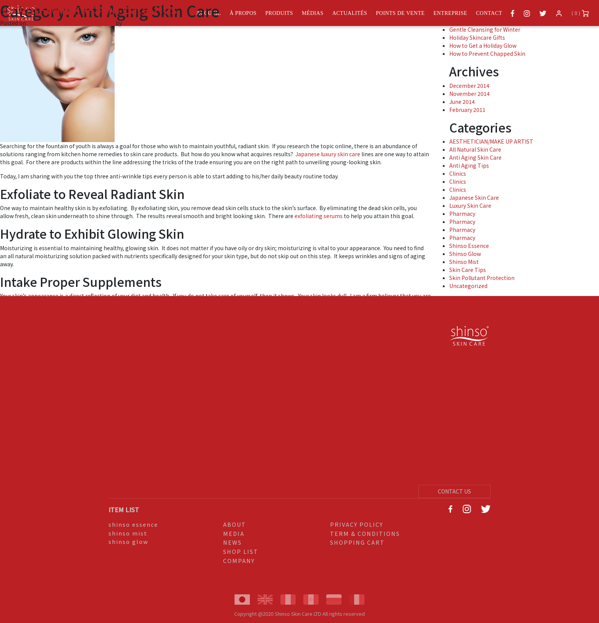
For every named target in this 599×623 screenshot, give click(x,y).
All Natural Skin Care (475, 149)
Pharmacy (462, 213)
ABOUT (234, 524)
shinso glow (128, 541)
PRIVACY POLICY (356, 524)
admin (131, 23)
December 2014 (469, 85)
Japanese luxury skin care (328, 154)
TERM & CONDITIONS (365, 533)
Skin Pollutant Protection (482, 278)
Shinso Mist (464, 261)
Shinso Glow (465, 253)
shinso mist (127, 533)
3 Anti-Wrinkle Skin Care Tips (93, 9)
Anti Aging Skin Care (475, 157)
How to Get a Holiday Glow (482, 45)
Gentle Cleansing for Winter (484, 29)
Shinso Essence (469, 245)
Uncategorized (468, 286)
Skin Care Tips (467, 269)
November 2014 (469, 93)
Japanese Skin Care (474, 197)
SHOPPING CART (357, 542)
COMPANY (239, 561)
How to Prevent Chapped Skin (487, 53)
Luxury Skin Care (470, 205)
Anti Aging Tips (469, 165)
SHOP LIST (240, 551)
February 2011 (467, 109)
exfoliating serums (319, 216)
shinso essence (133, 524)
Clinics (457, 173)
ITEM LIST (123, 509)
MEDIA (233, 533)
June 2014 (462, 101)
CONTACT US (454, 491)
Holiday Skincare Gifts (477, 37)
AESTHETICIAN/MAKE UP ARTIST (491, 141)
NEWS (232, 542)
